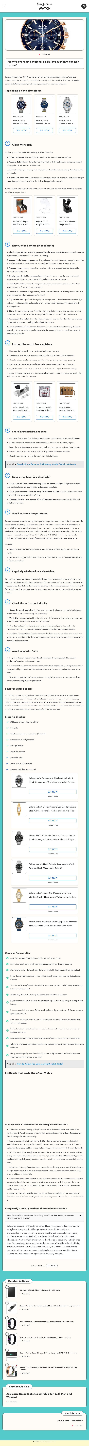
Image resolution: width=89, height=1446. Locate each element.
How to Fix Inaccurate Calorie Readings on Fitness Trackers (45, 1337)
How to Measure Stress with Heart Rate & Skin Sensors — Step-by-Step (50, 1306)
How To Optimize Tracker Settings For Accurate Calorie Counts (47, 1322)
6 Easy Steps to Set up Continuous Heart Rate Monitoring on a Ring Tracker (48, 1368)
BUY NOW (21, 130)
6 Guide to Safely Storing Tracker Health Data (40, 1290)
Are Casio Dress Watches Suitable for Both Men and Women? (39, 1395)
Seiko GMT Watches (70, 1420)
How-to (52, 1266)
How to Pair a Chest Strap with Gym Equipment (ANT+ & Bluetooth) (48, 1353)
